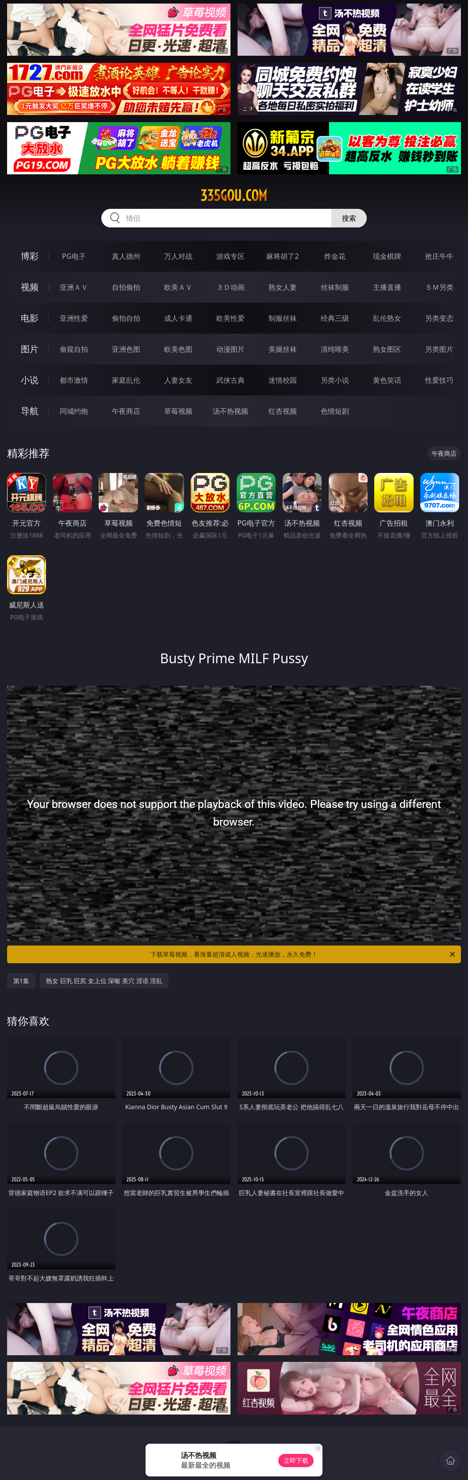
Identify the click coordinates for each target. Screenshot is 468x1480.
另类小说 (335, 380)
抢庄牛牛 (439, 256)
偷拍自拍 (126, 318)
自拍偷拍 (126, 287)
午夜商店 (126, 411)
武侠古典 (230, 380)
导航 (29, 411)
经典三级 (335, 318)
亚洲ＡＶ (74, 287)
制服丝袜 (283, 318)
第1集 (21, 980)
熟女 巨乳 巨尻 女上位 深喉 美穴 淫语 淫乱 (104, 980)
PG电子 (73, 256)
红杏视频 (283, 411)
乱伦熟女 (387, 318)
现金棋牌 (387, 256)
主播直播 (387, 287)
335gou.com (233, 195)
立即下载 (296, 1460)
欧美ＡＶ (178, 287)
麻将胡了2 (282, 256)
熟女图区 (387, 349)
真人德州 (126, 256)
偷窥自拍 (74, 349)
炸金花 (334, 256)
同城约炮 (74, 411)
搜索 (349, 218)
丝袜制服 (335, 287)
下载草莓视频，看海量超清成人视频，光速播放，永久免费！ (303, 954)
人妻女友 (178, 380)
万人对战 (178, 256)
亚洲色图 (126, 349)
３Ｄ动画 (230, 287)
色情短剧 (335, 411)
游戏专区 (230, 256)
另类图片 (439, 349)
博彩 (29, 256)
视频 (29, 287)
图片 (29, 349)
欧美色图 (178, 349)
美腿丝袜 (283, 349)
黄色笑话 (387, 380)
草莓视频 (178, 411)
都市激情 (74, 380)
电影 (29, 318)
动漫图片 (230, 349)
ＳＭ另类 (439, 287)
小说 (29, 380)
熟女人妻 (283, 287)
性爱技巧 (439, 380)
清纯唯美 (335, 349)
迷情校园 (283, 380)
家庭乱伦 (126, 380)
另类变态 (439, 318)
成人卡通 (178, 318)
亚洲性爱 (74, 318)
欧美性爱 (230, 318)
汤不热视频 (230, 411)
